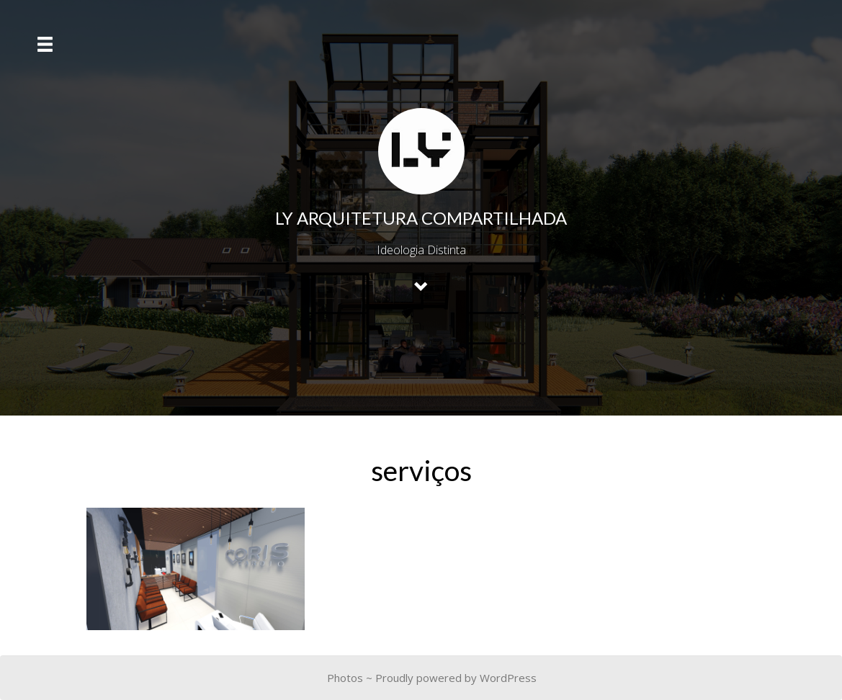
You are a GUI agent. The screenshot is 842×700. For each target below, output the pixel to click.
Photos (345, 677)
